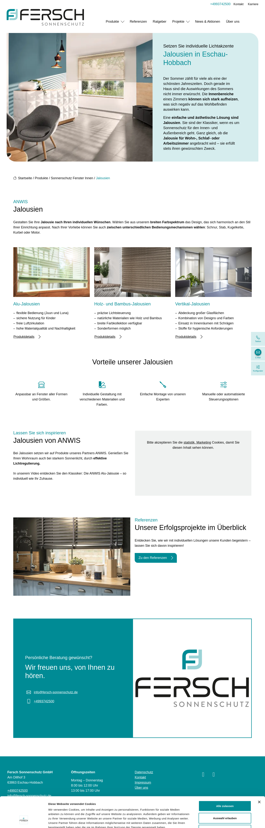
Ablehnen (225, 803)
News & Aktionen (207, 21)
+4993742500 (220, 4)
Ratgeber (159, 21)
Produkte (112, 21)
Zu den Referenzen (156, 558)
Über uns (232, 21)
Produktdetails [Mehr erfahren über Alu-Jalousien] (26, 337)
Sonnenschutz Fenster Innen (72, 178)
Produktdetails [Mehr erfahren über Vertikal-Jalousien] (188, 337)
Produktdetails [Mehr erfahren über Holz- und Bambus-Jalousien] (107, 337)
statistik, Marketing (197, 442)
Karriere (253, 4)
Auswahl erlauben (225, 791)
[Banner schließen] (259, 775)
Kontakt (238, 4)
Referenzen (138, 21)
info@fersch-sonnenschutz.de (56, 692)
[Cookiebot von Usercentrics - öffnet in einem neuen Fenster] (24, 821)
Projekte (178, 21)
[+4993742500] (258, 339)
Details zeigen (195, 820)
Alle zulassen (225, 779)
